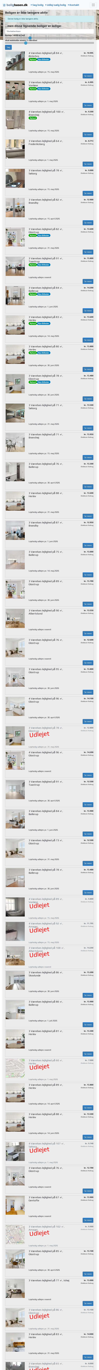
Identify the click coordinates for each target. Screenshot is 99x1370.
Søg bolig (37, 4)
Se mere (88, 76)
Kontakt (73, 4)
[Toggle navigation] (93, 4)
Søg (8, 47)
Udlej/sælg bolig (56, 4)
